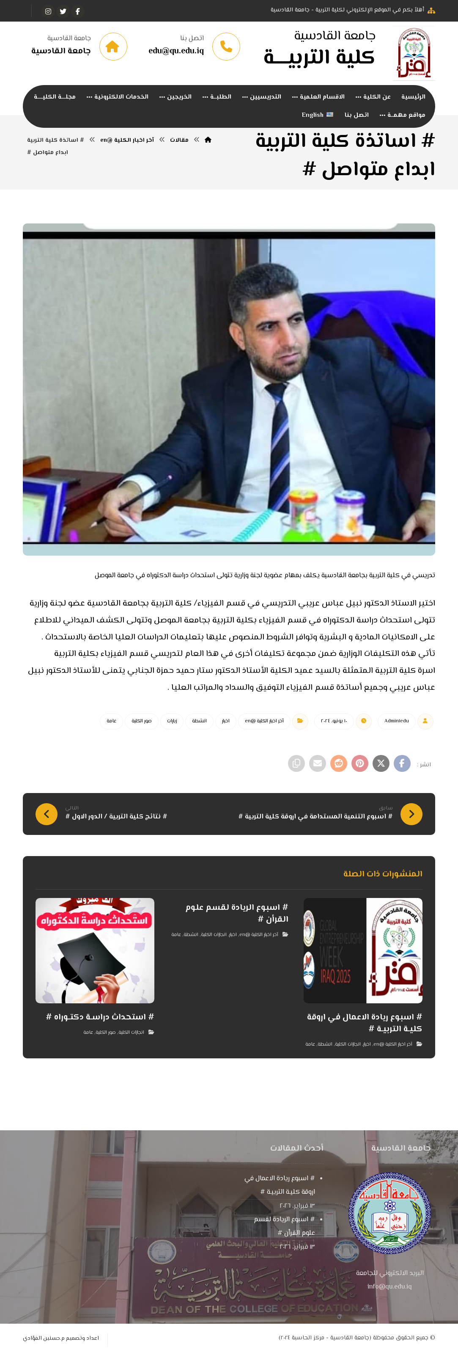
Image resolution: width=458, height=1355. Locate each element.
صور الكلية (142, 722)
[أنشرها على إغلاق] (381, 764)
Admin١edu (396, 722)
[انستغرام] (48, 11)
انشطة (199, 722)
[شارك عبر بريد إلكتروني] (317, 764)
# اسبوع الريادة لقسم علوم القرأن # (284, 1227)
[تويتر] (63, 11)
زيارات (172, 722)
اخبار (226, 722)
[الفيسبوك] (78, 11)
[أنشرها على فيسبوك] (402, 764)
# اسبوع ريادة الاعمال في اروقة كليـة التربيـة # (279, 1186)
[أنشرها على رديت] (338, 764)
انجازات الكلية (348, 1045)
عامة (111, 722)
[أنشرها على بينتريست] (359, 764)
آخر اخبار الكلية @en (264, 722)
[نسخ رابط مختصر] (296, 764)
